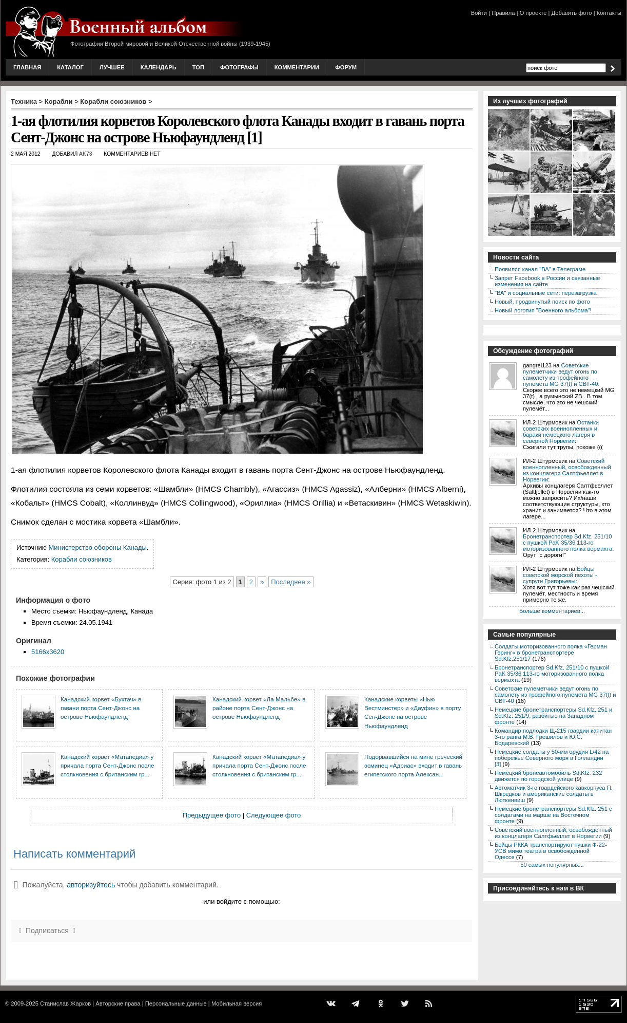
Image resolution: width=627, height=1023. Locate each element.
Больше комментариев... (552, 611)
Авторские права (117, 1003)
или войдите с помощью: (241, 901)
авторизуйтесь (91, 885)
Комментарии (297, 67)
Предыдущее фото (212, 815)
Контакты (609, 13)
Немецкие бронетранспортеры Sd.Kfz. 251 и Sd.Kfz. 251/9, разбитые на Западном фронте (553, 715)
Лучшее (112, 67)
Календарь (159, 67)
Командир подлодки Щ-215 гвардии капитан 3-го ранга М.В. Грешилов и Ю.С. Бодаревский (553, 737)
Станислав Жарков (65, 1003)
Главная (27, 67)
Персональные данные (176, 1003)
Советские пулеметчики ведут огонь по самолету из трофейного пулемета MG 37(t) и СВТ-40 (560, 374)
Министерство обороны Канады (98, 547)
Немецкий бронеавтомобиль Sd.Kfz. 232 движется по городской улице (548, 776)
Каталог (70, 67)
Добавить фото (572, 13)
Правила (503, 13)
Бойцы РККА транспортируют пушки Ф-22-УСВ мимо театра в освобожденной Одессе (551, 851)
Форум (346, 67)
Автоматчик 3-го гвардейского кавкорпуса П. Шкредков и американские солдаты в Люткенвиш (554, 794)
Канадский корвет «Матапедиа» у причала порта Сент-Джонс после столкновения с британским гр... (107, 765)
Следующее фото (273, 815)
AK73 (85, 154)
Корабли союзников (113, 101)
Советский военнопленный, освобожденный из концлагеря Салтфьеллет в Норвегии (567, 470)
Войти (479, 13)
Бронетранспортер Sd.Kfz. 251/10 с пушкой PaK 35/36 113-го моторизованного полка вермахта (567, 542)
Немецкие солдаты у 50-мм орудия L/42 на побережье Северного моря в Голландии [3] (552, 758)
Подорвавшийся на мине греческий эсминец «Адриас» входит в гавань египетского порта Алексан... (413, 765)
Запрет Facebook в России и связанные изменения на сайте (547, 281)
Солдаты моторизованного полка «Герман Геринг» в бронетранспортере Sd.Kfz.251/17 (551, 652)
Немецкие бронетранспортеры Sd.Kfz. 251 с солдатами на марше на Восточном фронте (553, 815)
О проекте (533, 13)
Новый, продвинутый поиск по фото (542, 302)
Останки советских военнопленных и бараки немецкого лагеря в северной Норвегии (561, 431)
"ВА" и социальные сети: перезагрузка (546, 293)
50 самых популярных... (551, 865)
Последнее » (290, 582)
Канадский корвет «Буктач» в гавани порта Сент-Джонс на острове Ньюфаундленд (101, 708)
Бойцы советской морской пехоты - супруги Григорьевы (560, 575)
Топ (198, 67)
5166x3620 (47, 652)
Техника (24, 101)
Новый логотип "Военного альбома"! (543, 310)
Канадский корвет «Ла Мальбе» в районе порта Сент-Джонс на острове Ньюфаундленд (258, 708)
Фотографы (239, 67)
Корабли (59, 101)
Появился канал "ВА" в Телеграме (540, 269)
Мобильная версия (236, 1003)
